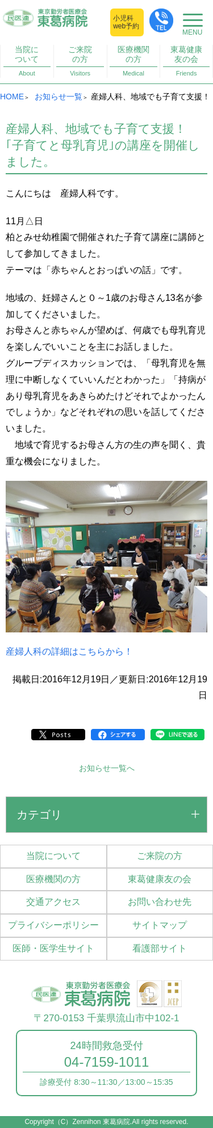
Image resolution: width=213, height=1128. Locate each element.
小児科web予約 (126, 22)
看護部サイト (159, 948)
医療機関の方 (133, 61)
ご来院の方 (79, 61)
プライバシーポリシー (53, 925)
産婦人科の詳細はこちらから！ (69, 651)
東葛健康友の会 (186, 61)
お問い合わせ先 (159, 902)
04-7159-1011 (106, 1062)
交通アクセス (53, 902)
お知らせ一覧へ (107, 768)
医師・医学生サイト (53, 948)
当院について (27, 61)
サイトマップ (159, 925)
